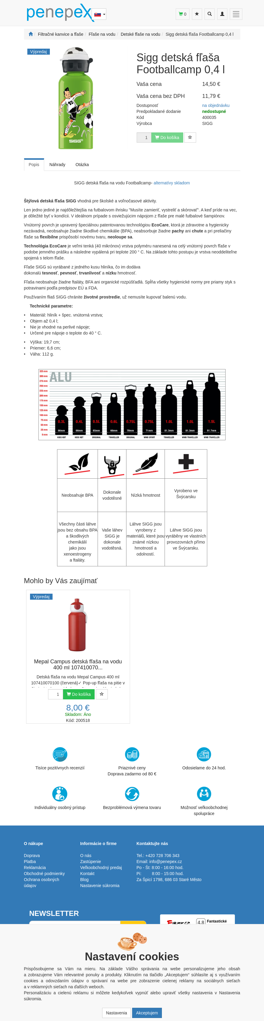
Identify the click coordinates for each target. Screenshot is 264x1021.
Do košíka (79, 694)
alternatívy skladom (171, 182)
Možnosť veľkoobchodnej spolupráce (204, 801)
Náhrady (57, 164)
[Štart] (31, 34)
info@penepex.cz (165, 861)
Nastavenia (116, 1012)
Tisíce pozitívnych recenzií (60, 758)
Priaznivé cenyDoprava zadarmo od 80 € (132, 761)
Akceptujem (147, 1012)
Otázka (82, 164)
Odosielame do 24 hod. (204, 758)
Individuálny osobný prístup (60, 798)
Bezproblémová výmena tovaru (132, 798)
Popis (34, 164)
